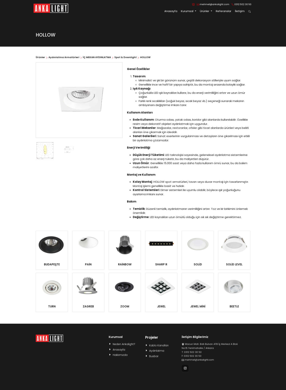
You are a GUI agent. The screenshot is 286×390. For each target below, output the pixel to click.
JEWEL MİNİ (197, 306)
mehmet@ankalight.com (213, 4)
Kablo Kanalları (159, 345)
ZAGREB (88, 306)
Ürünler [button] (205, 11)
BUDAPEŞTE (52, 264)
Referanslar (223, 11)
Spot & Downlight (125, 57)
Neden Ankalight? (124, 344)
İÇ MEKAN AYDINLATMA (97, 57)
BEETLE (234, 306)
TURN (52, 306)
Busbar (154, 356)
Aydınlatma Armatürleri (64, 57)
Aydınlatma (156, 351)
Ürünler (41, 57)
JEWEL (161, 306)
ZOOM (124, 306)
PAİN (88, 264)
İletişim (240, 11)
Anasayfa (170, 11)
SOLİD (198, 264)
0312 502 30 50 (241, 4)
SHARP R (161, 264)
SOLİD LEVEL (234, 264)
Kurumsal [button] (187, 11)
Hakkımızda (120, 355)
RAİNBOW (125, 264)
